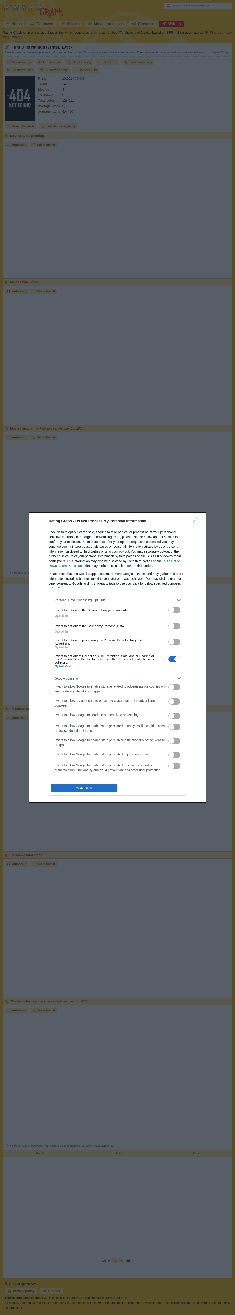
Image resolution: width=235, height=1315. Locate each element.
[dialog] (117, 657)
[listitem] (117, 600)
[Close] (197, 521)
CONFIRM (84, 788)
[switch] (174, 610)
